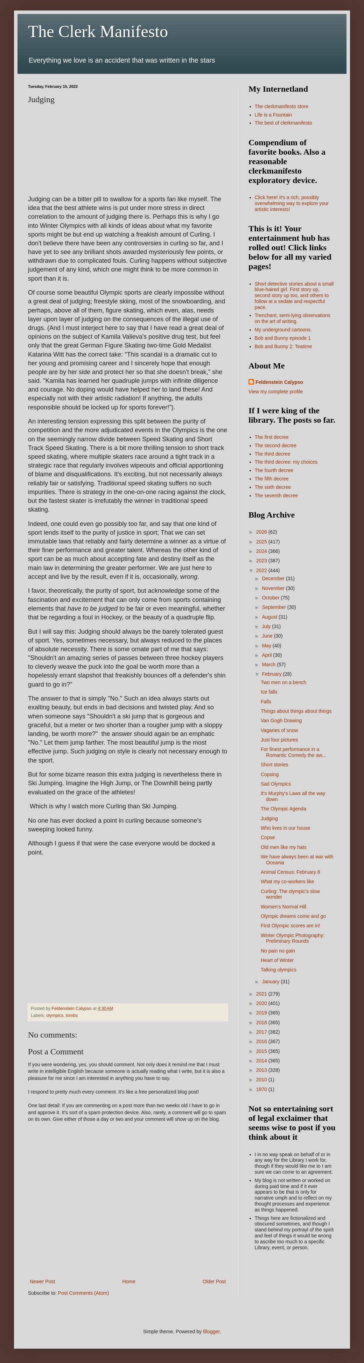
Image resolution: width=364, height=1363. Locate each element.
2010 (262, 1079)
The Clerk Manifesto (98, 31)
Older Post (214, 1281)
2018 (262, 1022)
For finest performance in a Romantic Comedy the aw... (293, 752)
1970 (262, 1089)
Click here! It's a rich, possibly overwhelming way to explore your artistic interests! (292, 203)
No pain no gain (278, 951)
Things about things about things (296, 711)
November (274, 588)
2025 (262, 542)
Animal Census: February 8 (290, 872)
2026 (262, 532)
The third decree (272, 454)
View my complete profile (275, 391)
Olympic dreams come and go (293, 916)
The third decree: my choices (286, 462)
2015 (262, 1051)
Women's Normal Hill (283, 906)
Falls (266, 701)
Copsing (270, 774)
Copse (268, 837)
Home (128, 1281)
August (270, 617)
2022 (262, 570)
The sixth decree (273, 487)
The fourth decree (274, 470)
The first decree (272, 437)
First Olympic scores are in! (290, 925)
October (271, 597)
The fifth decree (272, 479)
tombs (72, 1015)
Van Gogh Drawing (281, 720)
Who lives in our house (285, 828)
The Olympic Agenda (283, 809)
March (269, 664)
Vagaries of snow (279, 730)
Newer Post (42, 1281)
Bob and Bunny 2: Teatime (283, 346)
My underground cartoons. (283, 329)
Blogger (211, 1331)
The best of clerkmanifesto (283, 123)
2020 (262, 1003)
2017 (262, 1032)
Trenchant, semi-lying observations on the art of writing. (293, 318)
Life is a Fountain (273, 115)
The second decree (276, 445)
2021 (262, 994)
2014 (262, 1060)
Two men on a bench (283, 682)
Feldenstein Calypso (279, 382)
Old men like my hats (284, 847)
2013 (262, 1070)
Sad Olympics (276, 784)
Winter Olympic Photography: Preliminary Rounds (292, 938)
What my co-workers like (287, 881)
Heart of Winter (277, 960)
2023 (262, 560)
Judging (269, 818)
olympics (54, 1015)
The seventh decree (276, 495)
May (267, 645)
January (271, 981)
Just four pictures (279, 740)
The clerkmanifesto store (281, 106)
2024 (262, 551)
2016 (262, 1041)
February (272, 674)
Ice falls (269, 692)
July (267, 626)
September (274, 607)
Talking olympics (278, 969)
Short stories (274, 764)
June (268, 636)
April (267, 655)
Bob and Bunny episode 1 (283, 338)
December (274, 578)
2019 (262, 1013)
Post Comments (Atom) (83, 1293)
